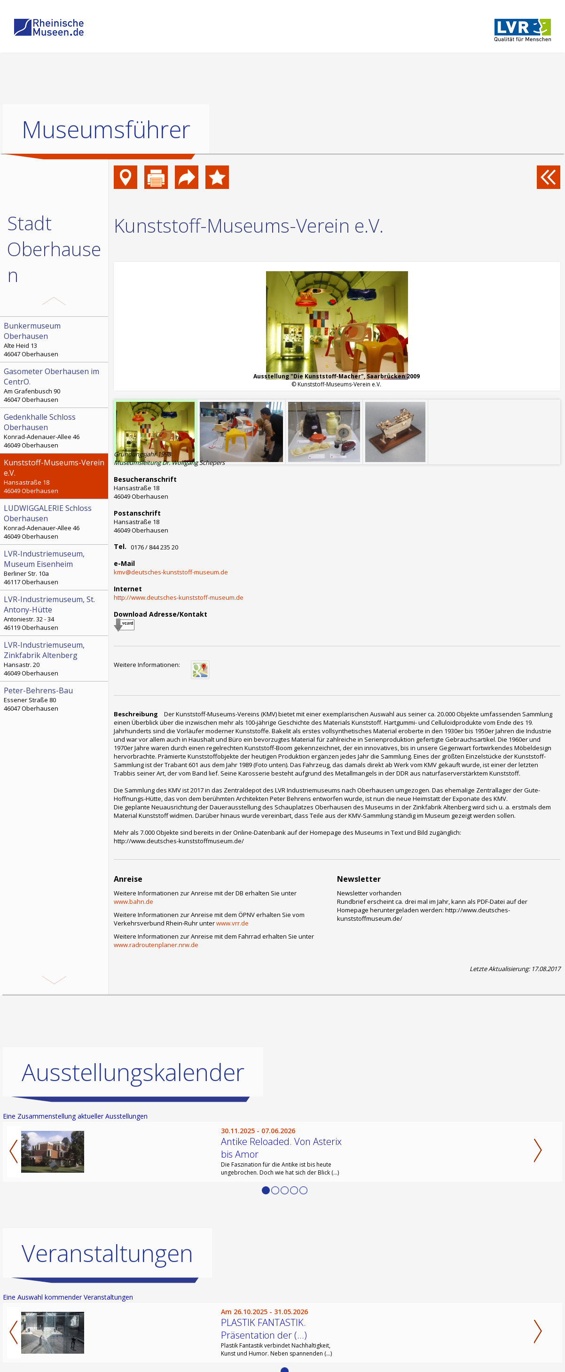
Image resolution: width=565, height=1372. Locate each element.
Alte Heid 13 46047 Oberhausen (55, 339)
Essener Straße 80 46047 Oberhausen (55, 699)
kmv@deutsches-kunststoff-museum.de (171, 572)
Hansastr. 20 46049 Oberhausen (55, 658)
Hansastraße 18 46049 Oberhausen (55, 476)
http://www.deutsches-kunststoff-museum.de (178, 597)
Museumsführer (106, 129)
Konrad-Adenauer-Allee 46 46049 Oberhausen (55, 430)
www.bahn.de (133, 901)
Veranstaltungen (107, 1253)
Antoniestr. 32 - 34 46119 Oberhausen (55, 613)
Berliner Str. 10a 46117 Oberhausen (55, 567)
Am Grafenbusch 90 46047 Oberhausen (55, 385)
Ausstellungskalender (133, 1072)
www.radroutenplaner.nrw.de (156, 945)
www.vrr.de (232, 923)
